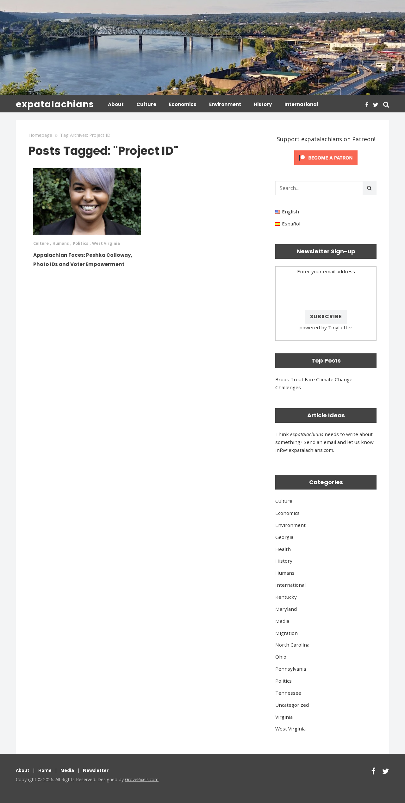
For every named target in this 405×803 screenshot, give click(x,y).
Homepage (40, 134)
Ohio (280, 656)
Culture (146, 104)
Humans (63, 242)
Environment (225, 104)
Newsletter (97, 770)
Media (282, 620)
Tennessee (288, 692)
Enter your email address (326, 271)
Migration (286, 632)
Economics (182, 104)
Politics (84, 242)
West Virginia (112, 242)
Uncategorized (292, 704)
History (263, 104)
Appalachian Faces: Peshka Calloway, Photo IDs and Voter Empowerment (86, 262)
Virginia (284, 716)
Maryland (286, 608)
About (116, 104)
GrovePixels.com (142, 779)
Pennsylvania (290, 668)
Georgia (284, 536)
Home (46, 770)
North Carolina (292, 644)
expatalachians (55, 104)
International (301, 104)
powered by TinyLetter (325, 327)
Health (283, 548)
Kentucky (286, 596)
